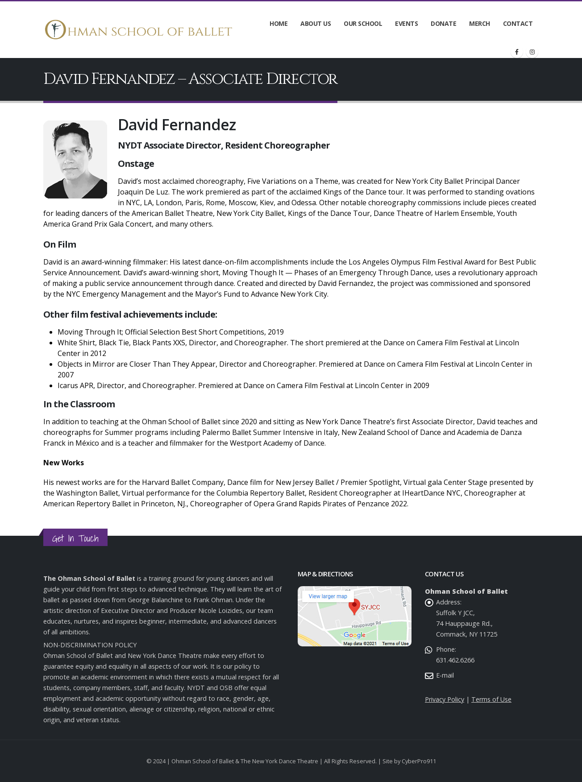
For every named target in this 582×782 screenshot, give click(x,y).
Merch (479, 23)
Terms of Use (491, 699)
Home (278, 23)
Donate (443, 23)
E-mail (445, 675)
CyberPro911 (419, 761)
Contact (518, 23)
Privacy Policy (444, 699)
